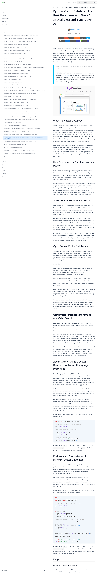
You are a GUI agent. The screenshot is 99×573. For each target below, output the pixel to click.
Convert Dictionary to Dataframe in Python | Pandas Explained (9, 44)
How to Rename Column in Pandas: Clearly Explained (10, 112)
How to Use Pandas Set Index (10, 126)
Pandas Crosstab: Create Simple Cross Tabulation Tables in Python (10, 172)
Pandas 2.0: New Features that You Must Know (10, 162)
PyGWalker (76, 53)
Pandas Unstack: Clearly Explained (10, 200)
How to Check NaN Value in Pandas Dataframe (10, 50)
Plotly (9, 264)
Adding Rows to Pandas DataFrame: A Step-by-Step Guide (10, 38)
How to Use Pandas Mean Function (10, 117)
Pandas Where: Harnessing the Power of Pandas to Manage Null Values (10, 211)
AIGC (9, 7)
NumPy (9, 25)
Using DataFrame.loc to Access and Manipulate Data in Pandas (10, 260)
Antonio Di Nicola (61, 21)
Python (9, 273)
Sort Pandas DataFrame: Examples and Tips (10, 243)
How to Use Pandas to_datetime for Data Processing (9, 132)
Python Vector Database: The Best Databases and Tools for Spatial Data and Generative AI (10, 231)
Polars (9, 267)
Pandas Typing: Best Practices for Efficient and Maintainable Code (10, 195)
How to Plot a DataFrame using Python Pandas (10, 107)
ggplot (9, 284)
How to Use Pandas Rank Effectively (10, 122)
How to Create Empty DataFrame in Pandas (9, 65)
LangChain (9, 19)
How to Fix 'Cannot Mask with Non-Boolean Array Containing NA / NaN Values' (10, 94)
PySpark (9, 270)
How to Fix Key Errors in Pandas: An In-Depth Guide (10, 101)
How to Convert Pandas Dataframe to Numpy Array (10, 60)
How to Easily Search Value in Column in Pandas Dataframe (9, 76)
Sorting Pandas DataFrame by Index (9, 248)
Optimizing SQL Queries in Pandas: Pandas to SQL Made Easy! (10, 156)
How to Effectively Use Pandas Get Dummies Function (9, 87)
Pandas (9, 28)
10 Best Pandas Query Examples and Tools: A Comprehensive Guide (9, 32)
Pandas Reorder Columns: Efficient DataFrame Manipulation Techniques (10, 189)
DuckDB (9, 16)
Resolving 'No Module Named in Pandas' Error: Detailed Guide (10, 238)
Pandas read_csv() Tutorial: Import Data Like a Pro (10, 218)
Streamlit (9, 282)
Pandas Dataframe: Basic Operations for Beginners (10, 177)
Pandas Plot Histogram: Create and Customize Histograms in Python (10, 182)
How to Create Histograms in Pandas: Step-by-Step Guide (10, 70)
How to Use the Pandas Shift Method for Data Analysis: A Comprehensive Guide (10, 139)
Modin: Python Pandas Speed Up (9, 151)
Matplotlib (9, 22)
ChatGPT (9, 10)
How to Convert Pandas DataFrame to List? (10, 54)
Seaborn (9, 279)
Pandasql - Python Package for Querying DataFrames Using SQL (10, 224)
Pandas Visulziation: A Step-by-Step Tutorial (9, 205)
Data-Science (9, 13)
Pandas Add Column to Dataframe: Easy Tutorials (10, 166)
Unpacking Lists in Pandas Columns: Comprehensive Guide (10, 253)
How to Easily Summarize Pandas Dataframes (10, 82)
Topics (68, 2)
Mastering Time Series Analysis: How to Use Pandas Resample (9, 146)
